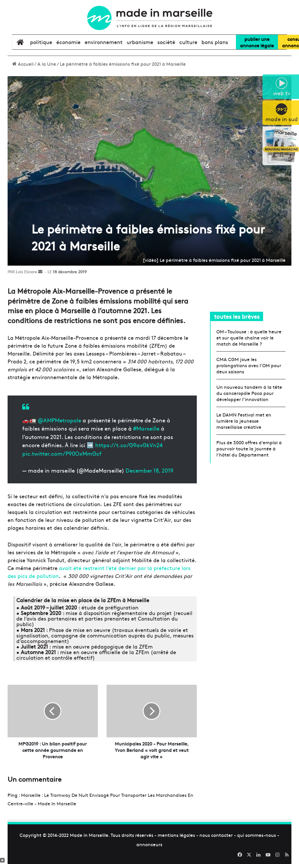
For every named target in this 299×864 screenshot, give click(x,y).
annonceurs (149, 844)
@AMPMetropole (59, 420)
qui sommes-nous (256, 835)
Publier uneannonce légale (257, 42)
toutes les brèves (237, 316)
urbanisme (140, 42)
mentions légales (176, 835)
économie (68, 42)
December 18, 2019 (149, 470)
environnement (104, 42)
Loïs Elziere (26, 271)
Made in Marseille (89, 835)
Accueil (23, 63)
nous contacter (216, 835)
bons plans (214, 42)
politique (41, 42)
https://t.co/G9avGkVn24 (129, 445)
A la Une (46, 63)
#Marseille (146, 428)
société (166, 42)
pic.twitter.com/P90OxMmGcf (62, 453)
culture (188, 42)
